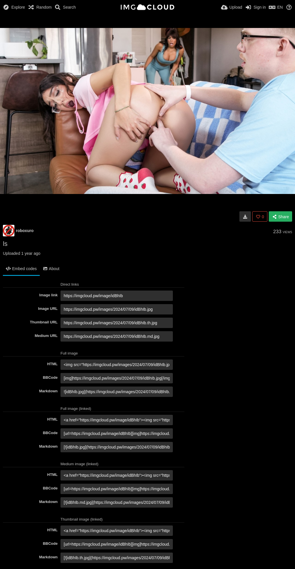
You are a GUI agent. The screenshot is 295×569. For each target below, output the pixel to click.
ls (5, 243)
